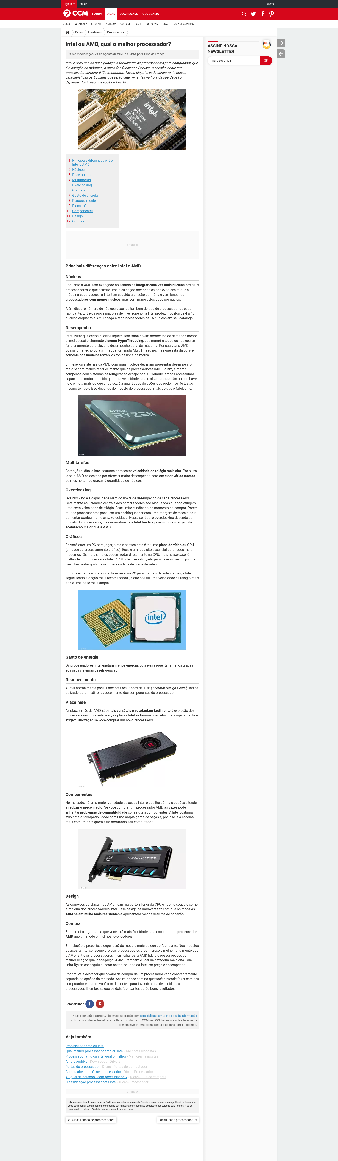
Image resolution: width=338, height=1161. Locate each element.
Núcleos (78, 170)
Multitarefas (81, 180)
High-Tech (69, 4)
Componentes (82, 211)
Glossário (150, 13)
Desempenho (82, 175)
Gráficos (78, 190)
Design (77, 216)
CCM (94, 1109)
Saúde (83, 4)
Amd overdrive (76, 1061)
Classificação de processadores (93, 1120)
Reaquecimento (84, 201)
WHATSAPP (81, 23)
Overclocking (82, 185)
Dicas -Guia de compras (148, 1077)
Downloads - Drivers (105, 1061)
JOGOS (67, 23)
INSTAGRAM (152, 23)
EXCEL (138, 23)
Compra (78, 221)
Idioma (270, 4)
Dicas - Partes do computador (124, 1067)
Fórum (97, 13)
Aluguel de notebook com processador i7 (96, 1077)
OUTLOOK (125, 23)
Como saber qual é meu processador (93, 1072)
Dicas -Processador (138, 1072)
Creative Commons (185, 1102)
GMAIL (166, 23)
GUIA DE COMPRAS (184, 23)
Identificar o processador (176, 1120)
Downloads (129, 13)
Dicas (111, 13)
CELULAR (96, 23)
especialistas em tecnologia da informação (168, 1015)
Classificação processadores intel (91, 1082)
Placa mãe (80, 206)
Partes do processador (83, 1067)
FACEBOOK (110, 23)
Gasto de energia (85, 195)
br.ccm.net (104, 1109)
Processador (115, 32)
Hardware (95, 32)
